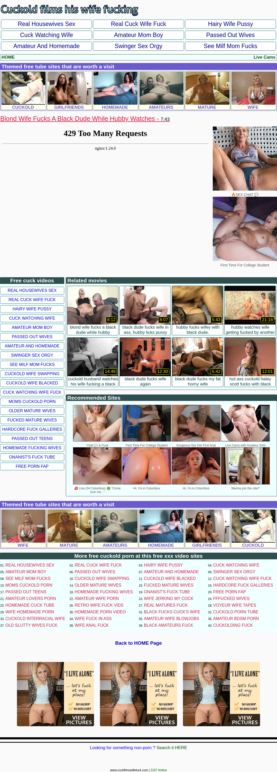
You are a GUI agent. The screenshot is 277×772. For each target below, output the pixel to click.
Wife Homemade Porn (29, 612)
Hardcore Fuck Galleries (32, 429)
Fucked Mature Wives (32, 420)
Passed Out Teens (32, 438)
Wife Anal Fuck (92, 625)
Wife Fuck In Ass (93, 618)
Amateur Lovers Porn (30, 598)
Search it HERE (171, 747)
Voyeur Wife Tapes (234, 605)
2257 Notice (159, 770)
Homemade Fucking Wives (32, 448)
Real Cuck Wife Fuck (138, 24)
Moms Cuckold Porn (32, 401)
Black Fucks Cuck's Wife (172, 612)
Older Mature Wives (32, 411)
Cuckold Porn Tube (235, 612)
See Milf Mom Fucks (230, 46)
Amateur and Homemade (46, 46)
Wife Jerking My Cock (168, 598)
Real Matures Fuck (166, 605)
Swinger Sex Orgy (138, 46)
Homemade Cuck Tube (29, 605)
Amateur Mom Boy (138, 35)
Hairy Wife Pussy (230, 24)
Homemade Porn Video (100, 612)
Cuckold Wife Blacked (32, 383)
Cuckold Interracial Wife (35, 618)
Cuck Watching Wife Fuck (32, 392)
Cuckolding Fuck (233, 625)
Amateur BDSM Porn (236, 618)
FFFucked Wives (231, 598)
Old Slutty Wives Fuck (31, 625)
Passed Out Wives (230, 35)
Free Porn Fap (32, 466)
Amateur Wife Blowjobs (171, 618)
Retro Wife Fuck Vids (99, 605)
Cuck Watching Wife (46, 35)
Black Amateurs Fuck (168, 625)
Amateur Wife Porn (97, 598)
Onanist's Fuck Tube (32, 457)
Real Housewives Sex (46, 24)
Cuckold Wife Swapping (32, 374)
